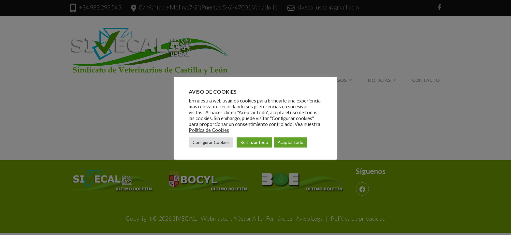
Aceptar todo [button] (290, 142)
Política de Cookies (209, 130)
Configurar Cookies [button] (211, 142)
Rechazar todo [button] (254, 142)
